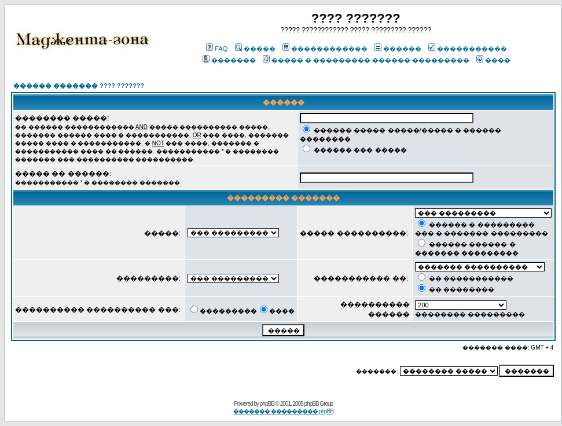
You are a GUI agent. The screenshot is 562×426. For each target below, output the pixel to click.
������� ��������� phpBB (283, 411)
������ (397, 48)
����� (255, 48)
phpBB (267, 404)
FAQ (216, 48)
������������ (325, 48)
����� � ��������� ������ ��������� (366, 60)
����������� (467, 48)
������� (229, 60)
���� (493, 60)
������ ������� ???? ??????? (78, 85)
